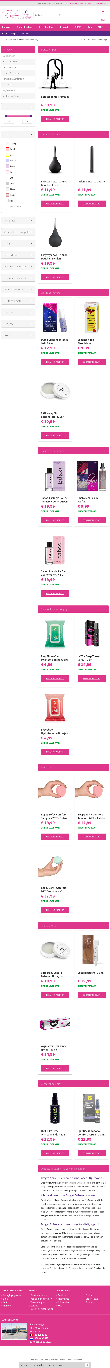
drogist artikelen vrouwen (73, 1182)
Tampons (7, 84)
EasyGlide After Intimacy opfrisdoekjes (54, 658)
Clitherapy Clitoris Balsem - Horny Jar (52, 414)
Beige (12, 200)
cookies (59, 1365)
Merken (7, 1305)
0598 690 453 (39, 1338)
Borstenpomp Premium (55, 96)
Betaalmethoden (39, 1295)
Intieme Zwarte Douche (92, 181)
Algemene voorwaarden (39, 1360)
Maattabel (63, 1298)
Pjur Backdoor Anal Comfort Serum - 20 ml (91, 1132)
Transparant (15, 206)
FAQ (60, 1305)
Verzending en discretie (37, 1304)
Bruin (12, 195)
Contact (62, 1295)
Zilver (12, 189)
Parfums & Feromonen (12, 73)
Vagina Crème (9, 90)
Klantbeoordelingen (74, 1360)
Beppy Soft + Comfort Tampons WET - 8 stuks (54, 816)
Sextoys (6, 27)
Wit (11, 177)
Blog (5, 1298)
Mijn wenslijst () (101, 3)
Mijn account (85, 3)
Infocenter (63, 1302)
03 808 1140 (38, 1334)
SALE (100, 27)
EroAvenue (46, 1264)
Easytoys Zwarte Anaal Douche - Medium (54, 256)
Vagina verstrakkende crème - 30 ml (54, 1047)
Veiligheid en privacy (41, 1298)
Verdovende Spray (11, 96)
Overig (13, 143)
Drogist (64, 27)
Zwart (12, 183)
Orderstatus (92, 1298)
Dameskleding (25, 27)
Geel (12, 154)
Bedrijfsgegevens (12, 1295)
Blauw (13, 160)
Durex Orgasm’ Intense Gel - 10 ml (54, 341)
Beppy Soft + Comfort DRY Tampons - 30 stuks (53, 889)
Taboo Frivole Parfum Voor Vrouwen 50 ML (53, 573)
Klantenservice (71, 3)
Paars (12, 166)
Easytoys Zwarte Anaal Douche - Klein (54, 183)
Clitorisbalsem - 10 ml (91, 972)
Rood (12, 149)
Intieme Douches (10, 61)
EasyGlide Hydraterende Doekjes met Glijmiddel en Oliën (55, 731)
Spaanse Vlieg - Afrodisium (87, 341)
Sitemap (90, 1302)
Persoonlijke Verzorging (13, 78)
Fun (90, 27)
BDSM (78, 27)
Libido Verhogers (10, 67)
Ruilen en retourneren (42, 1308)
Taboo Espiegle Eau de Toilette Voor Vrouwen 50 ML (54, 499)
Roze (12, 172)
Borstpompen (9, 56)
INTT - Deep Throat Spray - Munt (89, 658)
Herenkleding (46, 27)
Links (5, 1302)
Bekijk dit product (55, 119)
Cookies (90, 1295)
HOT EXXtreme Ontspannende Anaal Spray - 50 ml (53, 1132)
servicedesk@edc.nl (41, 1341)
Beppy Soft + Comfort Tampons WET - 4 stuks (91, 816)
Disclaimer (53, 1360)
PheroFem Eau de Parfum (88, 499)
